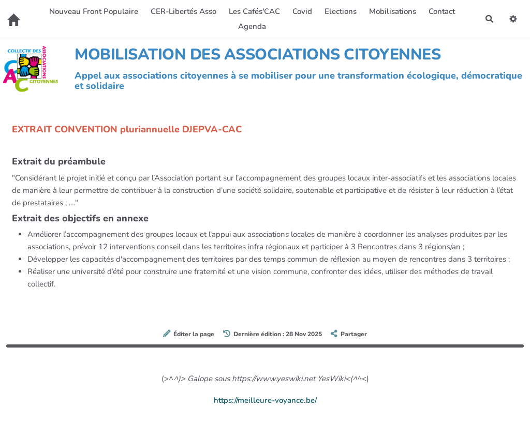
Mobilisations (392, 11)
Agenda (252, 26)
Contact (442, 11)
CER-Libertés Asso (183, 11)
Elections (341, 11)
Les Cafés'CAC (254, 11)
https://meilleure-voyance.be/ (265, 400)
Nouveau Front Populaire (93, 11)
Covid (302, 11)
